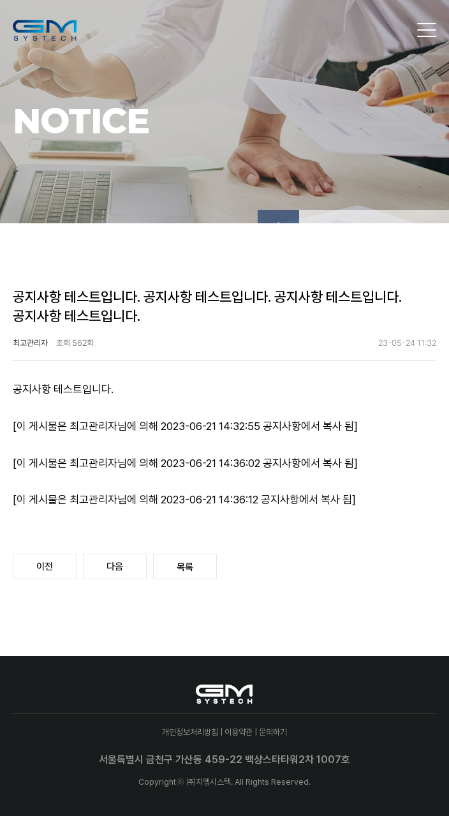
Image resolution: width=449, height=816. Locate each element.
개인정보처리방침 (190, 732)
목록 (185, 567)
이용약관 (238, 732)
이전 (44, 566)
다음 (115, 566)
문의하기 (273, 732)
